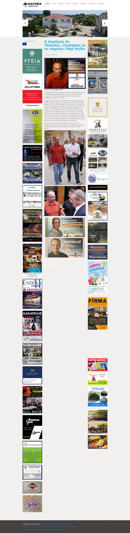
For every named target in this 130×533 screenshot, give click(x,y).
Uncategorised (53, 54)
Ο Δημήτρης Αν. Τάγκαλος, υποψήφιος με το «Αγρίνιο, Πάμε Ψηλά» (65, 45)
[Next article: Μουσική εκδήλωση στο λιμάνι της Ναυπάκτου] (82, 265)
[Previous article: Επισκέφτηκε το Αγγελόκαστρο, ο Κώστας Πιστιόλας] (47, 265)
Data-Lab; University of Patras (48, 524)
